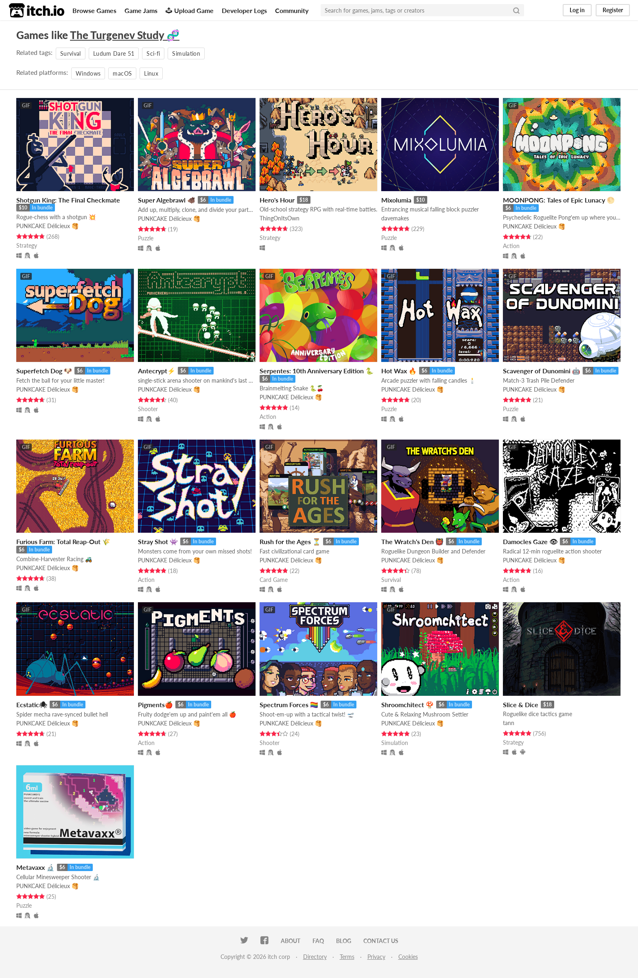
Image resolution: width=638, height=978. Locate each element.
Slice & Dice (520, 704)
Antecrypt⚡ (156, 371)
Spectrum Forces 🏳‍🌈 (289, 704)
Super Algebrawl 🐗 (166, 200)
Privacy (376, 956)
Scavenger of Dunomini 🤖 (541, 371)
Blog (343, 940)
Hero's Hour (277, 200)
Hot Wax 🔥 (399, 371)
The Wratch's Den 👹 (412, 541)
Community (291, 10)
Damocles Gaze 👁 (530, 541)
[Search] (516, 10)
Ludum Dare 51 (114, 53)
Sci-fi (153, 53)
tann (508, 722)
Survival (70, 53)
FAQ (318, 940)
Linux (151, 73)
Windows (88, 73)
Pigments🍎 (155, 704)
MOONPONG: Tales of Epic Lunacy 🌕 (559, 200)
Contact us (380, 940)
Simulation (186, 53)
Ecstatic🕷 (31, 704)
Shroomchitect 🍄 (407, 704)
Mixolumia (396, 200)
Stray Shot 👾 (158, 541)
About (290, 940)
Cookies (408, 956)
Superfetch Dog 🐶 (44, 371)
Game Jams (141, 10)
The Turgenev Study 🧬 (124, 34)
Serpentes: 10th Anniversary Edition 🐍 (317, 371)
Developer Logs (244, 10)
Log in (577, 10)
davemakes (395, 218)
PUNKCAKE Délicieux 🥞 (47, 225)
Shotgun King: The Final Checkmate (68, 200)
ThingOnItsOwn (279, 218)
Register (613, 10)
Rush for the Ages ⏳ (290, 541)
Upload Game (190, 10)
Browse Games (94, 10)
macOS (122, 73)
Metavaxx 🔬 (35, 867)
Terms (347, 956)
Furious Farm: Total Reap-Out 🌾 (63, 541)
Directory (315, 956)
